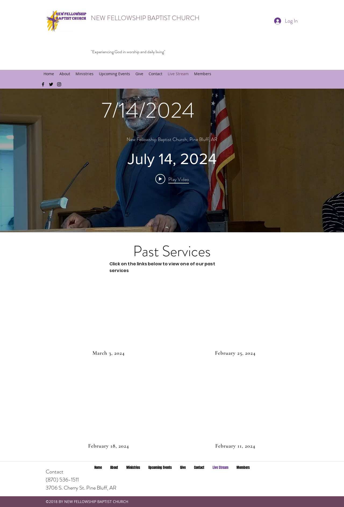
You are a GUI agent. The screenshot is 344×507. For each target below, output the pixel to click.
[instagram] (59, 84)
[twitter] (51, 84)
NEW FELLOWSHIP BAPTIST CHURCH (145, 18)
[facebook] (43, 84)
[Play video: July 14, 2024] (172, 178)
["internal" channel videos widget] (172, 160)
